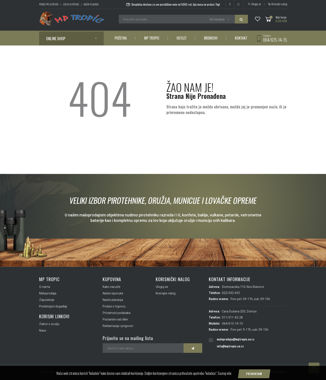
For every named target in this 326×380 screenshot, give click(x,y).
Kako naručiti (111, 287)
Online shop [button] (55, 38)
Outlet (182, 38)
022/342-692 (231, 293)
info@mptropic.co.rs (230, 346)
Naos (42, 330)
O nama (44, 287)
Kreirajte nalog (277, 4)
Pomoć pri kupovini (49, 4)
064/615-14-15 (275, 40)
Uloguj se (254, 4)
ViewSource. (278, 372)
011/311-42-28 (232, 317)
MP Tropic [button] (151, 38)
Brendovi (210, 38)
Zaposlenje (46, 300)
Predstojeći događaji (53, 306)
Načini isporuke (113, 293)
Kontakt (241, 38)
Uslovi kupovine (71, 4)
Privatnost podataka (116, 313)
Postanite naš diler (115, 319)
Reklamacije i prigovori (118, 326)
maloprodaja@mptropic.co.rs (235, 339)
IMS (264, 372)
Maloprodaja (47, 293)
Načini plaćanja (91, 4)
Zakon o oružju (49, 324)
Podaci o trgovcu (114, 306)
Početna (121, 38)
